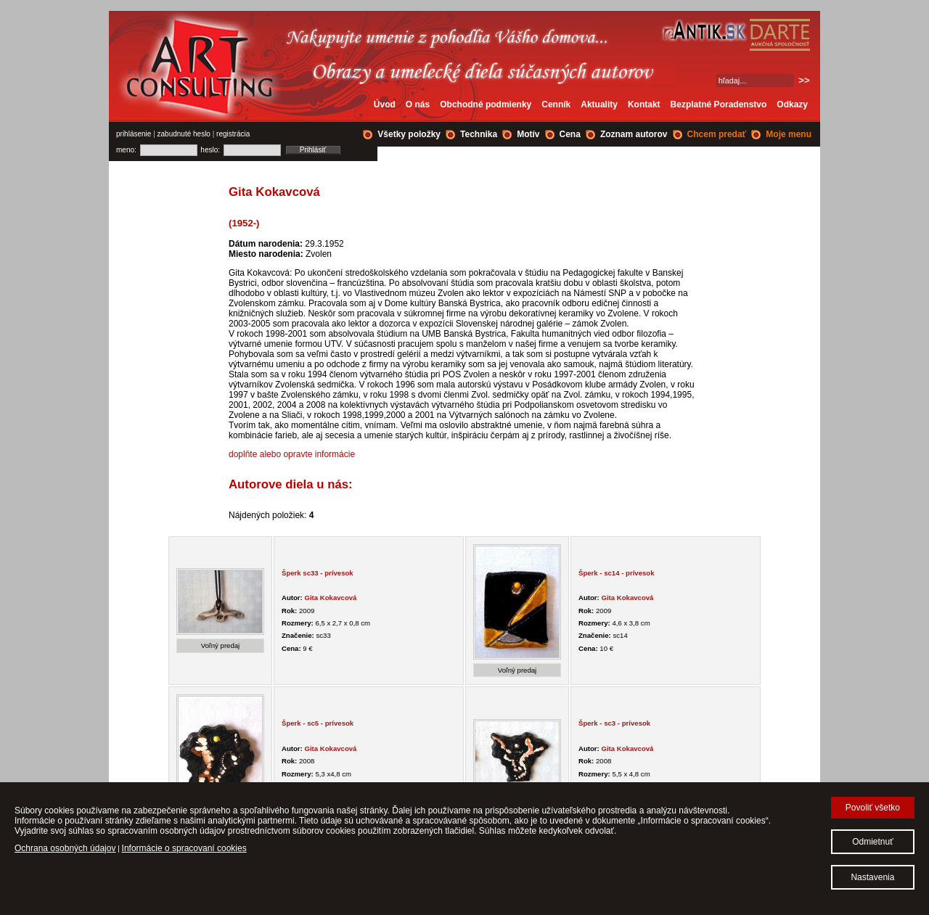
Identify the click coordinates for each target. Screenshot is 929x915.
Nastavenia (872, 877)
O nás (418, 104)
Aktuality (599, 104)
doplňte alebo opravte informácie (292, 454)
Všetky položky (409, 134)
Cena (570, 134)
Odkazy (792, 104)
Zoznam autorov (634, 134)
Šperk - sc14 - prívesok (616, 573)
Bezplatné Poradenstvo (719, 104)
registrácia (233, 134)
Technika (478, 134)
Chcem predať (717, 134)
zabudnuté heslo (183, 134)
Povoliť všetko (873, 808)
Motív (528, 134)
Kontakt (644, 104)
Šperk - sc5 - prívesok (317, 723)
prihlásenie (133, 134)
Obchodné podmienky (485, 104)
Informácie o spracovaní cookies (184, 848)
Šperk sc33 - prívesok (317, 573)
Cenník (555, 104)
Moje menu (788, 134)
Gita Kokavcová (330, 598)
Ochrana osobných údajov (65, 848)
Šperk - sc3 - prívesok (614, 723)
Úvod (385, 104)
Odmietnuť (872, 842)
